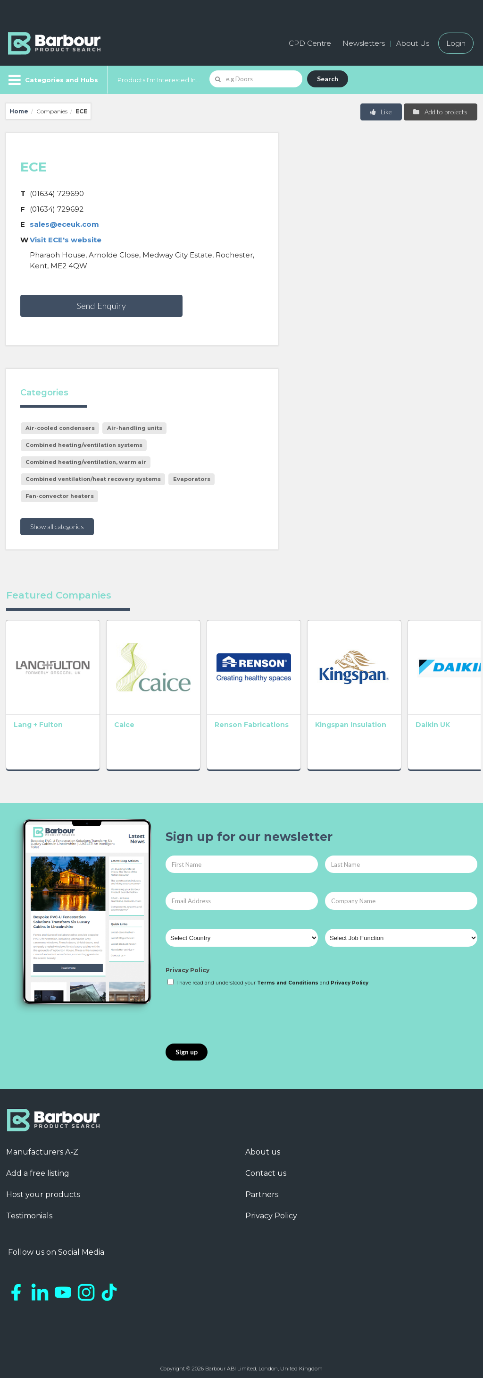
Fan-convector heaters (59, 496)
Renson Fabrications (227, 723)
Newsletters (363, 43)
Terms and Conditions (287, 978)
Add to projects (439, 112)
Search (327, 79)
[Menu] (52, 80)
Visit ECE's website (65, 239)
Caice (119, 719)
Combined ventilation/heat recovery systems (93, 479)
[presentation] (237, 1010)
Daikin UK (413, 719)
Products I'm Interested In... (158, 80)
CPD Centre (310, 43)
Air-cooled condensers (60, 428)
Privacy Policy (187, 965)
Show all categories (57, 526)
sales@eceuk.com (64, 224)
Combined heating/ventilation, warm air (85, 462)
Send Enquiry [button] (101, 305)
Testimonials (29, 1211)
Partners (261, 1189)
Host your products (43, 1189)
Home (18, 111)
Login (456, 43)
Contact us (265, 1168)
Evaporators (191, 479)
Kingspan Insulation (336, 719)
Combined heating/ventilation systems (83, 445)
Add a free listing (37, 1168)
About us (262, 1147)
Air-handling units (134, 428)
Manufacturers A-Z (42, 1147)
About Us (412, 43)
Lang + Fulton (38, 719)
